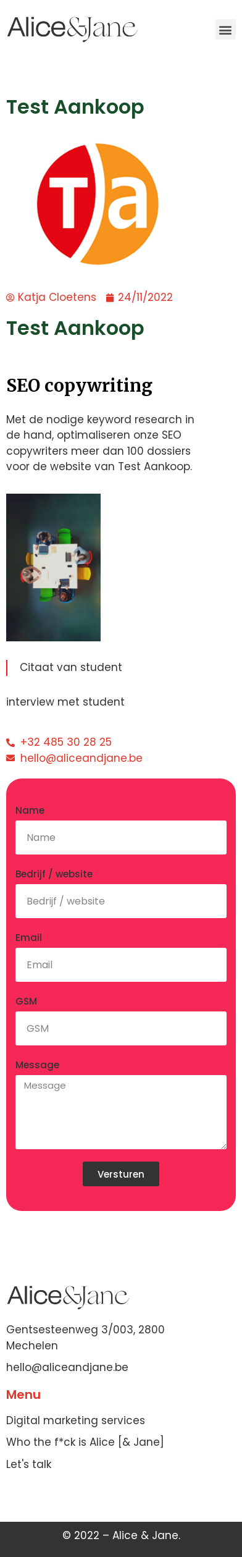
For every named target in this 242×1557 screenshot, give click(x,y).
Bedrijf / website (54, 873)
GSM (26, 1001)
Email (28, 937)
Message (37, 1064)
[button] (225, 29)
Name (29, 810)
